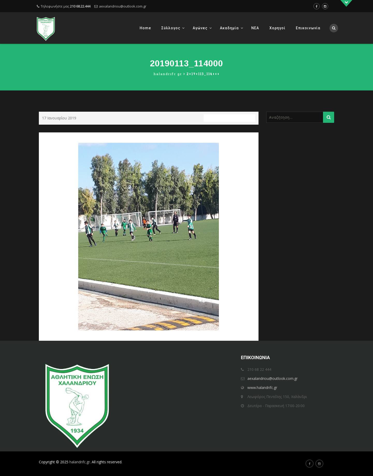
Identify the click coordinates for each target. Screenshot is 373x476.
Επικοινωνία (308, 28)
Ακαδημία (229, 28)
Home (145, 28)
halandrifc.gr (79, 461)
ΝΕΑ (255, 28)
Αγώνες (200, 28)
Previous (51, 135)
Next (250, 135)
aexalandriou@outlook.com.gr (122, 6)
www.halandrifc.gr (262, 387)
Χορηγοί (277, 28)
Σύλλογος (170, 28)
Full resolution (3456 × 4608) (229, 118)
